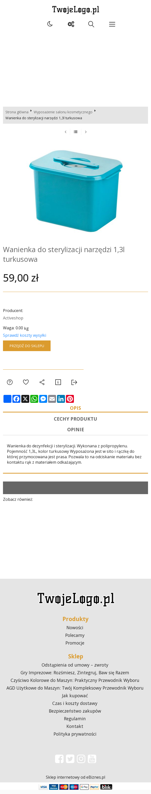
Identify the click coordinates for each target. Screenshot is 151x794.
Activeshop (13, 318)
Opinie (75, 433)
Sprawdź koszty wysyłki (24, 335)
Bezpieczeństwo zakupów (75, 715)
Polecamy (75, 639)
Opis (75, 408)
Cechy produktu (75, 421)
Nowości (74, 632)
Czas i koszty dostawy (74, 707)
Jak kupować (75, 700)
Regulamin (75, 723)
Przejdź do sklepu (26, 345)
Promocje (74, 647)
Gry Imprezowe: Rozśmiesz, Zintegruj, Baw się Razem (75, 677)
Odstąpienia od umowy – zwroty (75, 669)
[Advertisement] (75, 67)
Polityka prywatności (75, 738)
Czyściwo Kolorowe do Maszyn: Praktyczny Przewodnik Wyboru (75, 684)
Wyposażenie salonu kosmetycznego (63, 112)
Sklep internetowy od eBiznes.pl (75, 781)
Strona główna (17, 112)
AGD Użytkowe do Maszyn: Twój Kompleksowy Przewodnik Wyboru (75, 692)
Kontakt (74, 730)
